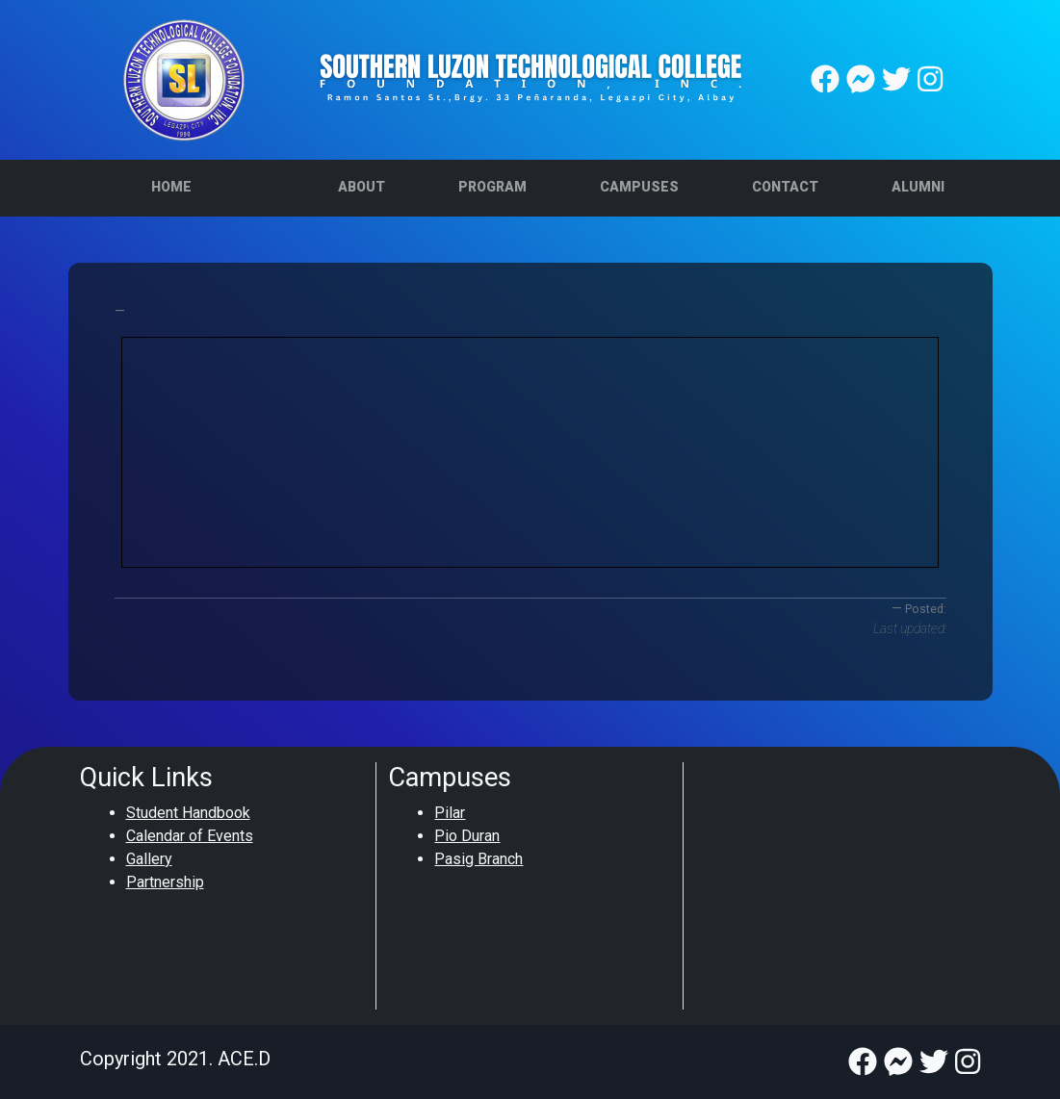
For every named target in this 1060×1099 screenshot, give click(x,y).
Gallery (149, 859)
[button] (361, 188)
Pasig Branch (478, 859)
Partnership (165, 882)
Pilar (449, 813)
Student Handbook (188, 813)
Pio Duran (467, 836)
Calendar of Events (189, 836)
